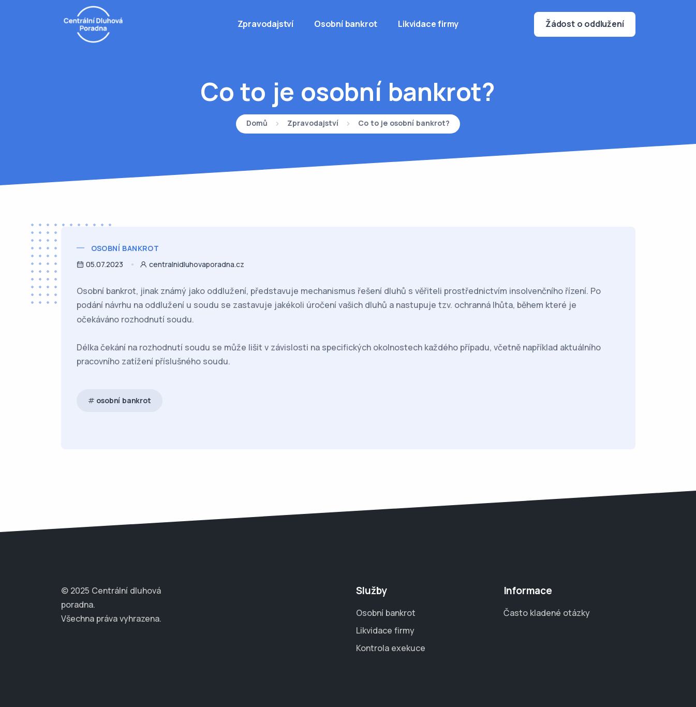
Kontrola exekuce (390, 648)
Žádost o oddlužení (584, 24)
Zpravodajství (265, 24)
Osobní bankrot (345, 24)
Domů (257, 124)
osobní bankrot (123, 400)
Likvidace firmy (428, 24)
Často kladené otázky (547, 612)
